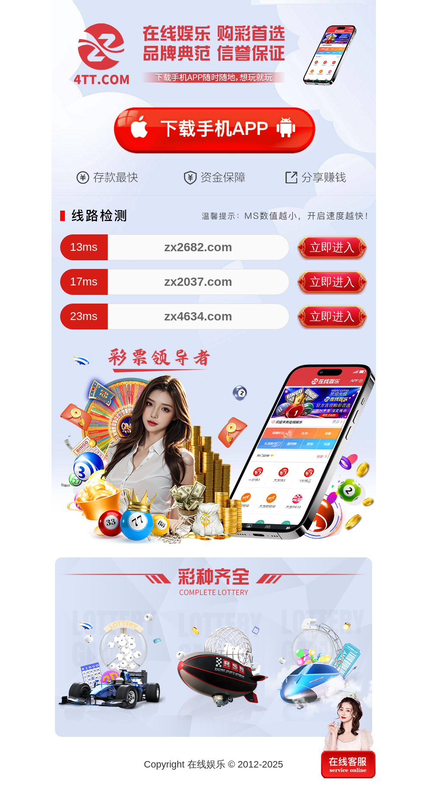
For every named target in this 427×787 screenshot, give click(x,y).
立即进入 (332, 247)
